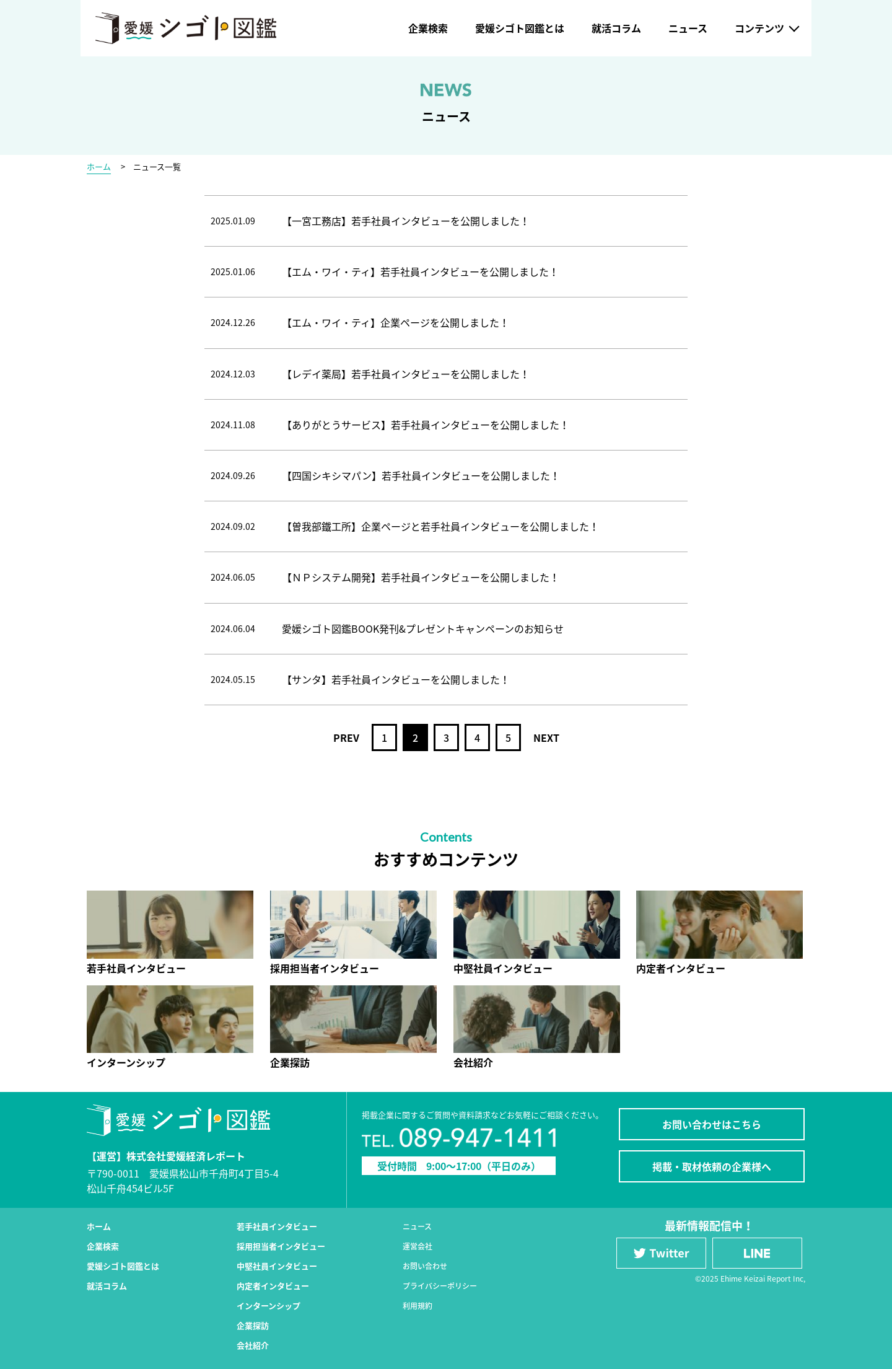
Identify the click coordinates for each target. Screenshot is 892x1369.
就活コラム (616, 27)
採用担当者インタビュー (281, 1246)
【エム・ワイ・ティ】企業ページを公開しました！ (395, 322)
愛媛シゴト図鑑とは (519, 27)
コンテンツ (759, 27)
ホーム (99, 166)
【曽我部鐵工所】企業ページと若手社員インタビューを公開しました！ (440, 526)
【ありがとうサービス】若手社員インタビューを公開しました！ (425, 424)
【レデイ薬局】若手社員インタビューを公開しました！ (406, 373)
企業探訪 (253, 1325)
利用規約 (417, 1305)
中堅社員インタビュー (277, 1266)
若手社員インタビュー (277, 1226)
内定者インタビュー (273, 1286)
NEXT (546, 737)
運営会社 (417, 1246)
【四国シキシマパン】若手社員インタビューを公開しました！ (421, 475)
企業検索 (428, 27)
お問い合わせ (425, 1266)
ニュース (687, 27)
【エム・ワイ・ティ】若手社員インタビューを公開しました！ (420, 271)
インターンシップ (268, 1305)
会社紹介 (253, 1345)
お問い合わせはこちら (711, 1124)
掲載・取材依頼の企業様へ (711, 1166)
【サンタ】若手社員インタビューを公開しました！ (396, 679)
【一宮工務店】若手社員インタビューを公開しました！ (406, 220)
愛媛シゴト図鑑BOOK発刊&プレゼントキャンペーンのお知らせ (423, 628)
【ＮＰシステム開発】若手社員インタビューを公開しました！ (420, 577)
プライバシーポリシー (440, 1286)
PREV (346, 737)
